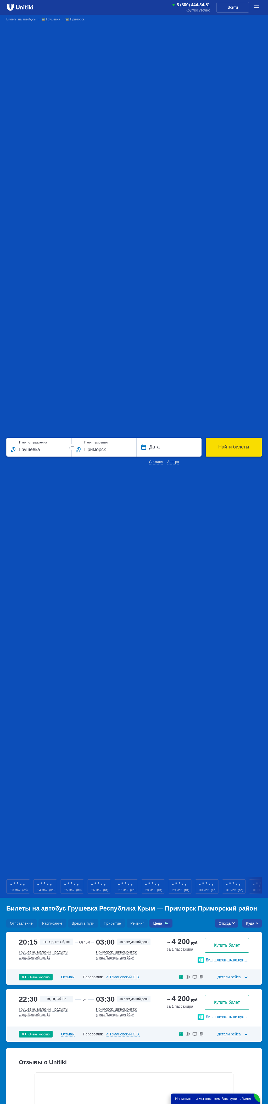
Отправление (21, 923)
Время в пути (83, 923)
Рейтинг (137, 923)
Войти (233, 7)
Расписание (52, 923)
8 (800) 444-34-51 (193, 5)
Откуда (225, 923)
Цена (157, 923)
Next (260, 886)
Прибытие (112, 923)
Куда (250, 923)
